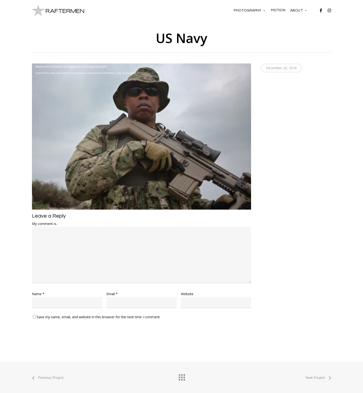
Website (187, 294)
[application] (141, 125)
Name (38, 294)
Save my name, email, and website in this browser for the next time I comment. (98, 317)
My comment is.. (45, 223)
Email (112, 294)
